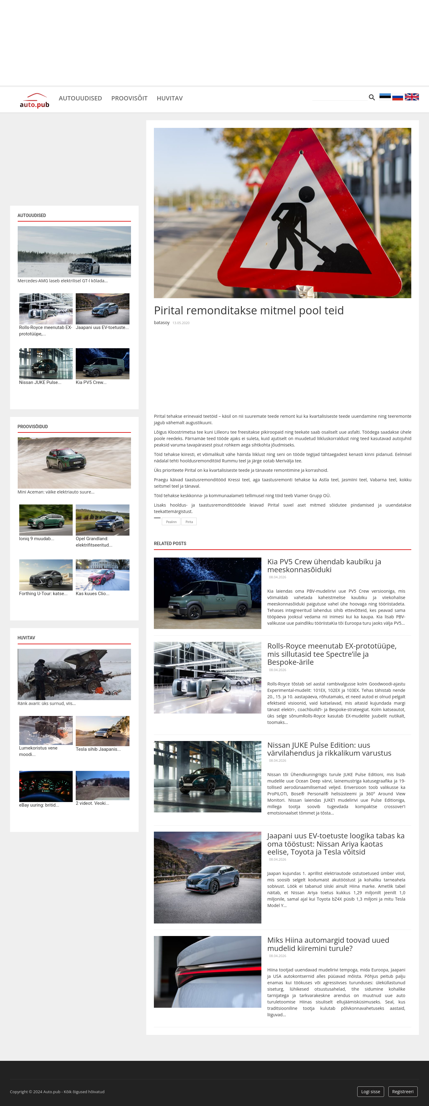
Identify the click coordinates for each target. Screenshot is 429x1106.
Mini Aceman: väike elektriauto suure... (56, 492)
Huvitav (170, 97)
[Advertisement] (214, 42)
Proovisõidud (33, 426)
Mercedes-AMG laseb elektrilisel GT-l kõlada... (63, 281)
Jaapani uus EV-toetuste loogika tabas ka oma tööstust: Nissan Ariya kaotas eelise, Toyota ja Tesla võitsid (336, 843)
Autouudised (80, 97)
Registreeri (403, 1091)
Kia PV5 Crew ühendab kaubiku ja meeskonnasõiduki (324, 565)
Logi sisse (370, 1091)
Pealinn (171, 522)
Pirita (189, 522)
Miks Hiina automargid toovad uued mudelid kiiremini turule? (328, 944)
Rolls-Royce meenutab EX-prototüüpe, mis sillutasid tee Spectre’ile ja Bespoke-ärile (332, 654)
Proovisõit (129, 97)
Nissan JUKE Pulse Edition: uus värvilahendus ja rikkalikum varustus (329, 749)
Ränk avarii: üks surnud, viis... (47, 703)
